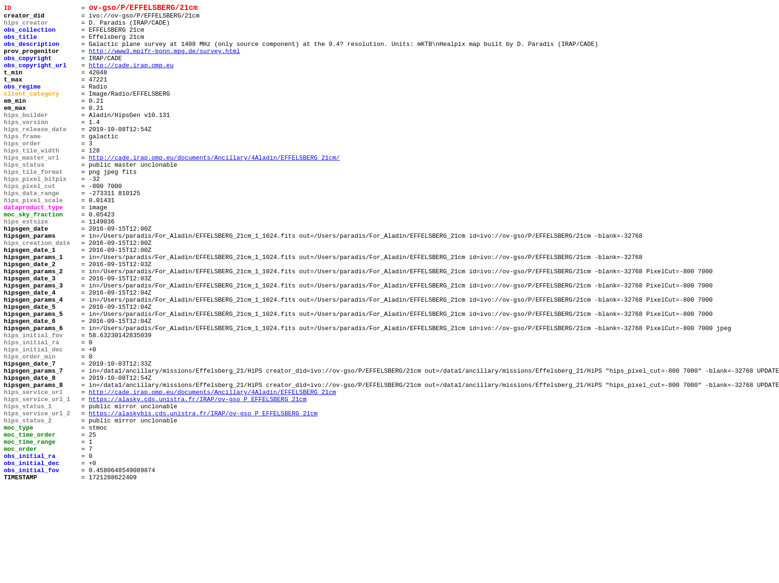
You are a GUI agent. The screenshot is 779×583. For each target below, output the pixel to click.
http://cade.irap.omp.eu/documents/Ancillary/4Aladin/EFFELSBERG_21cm (212, 470)
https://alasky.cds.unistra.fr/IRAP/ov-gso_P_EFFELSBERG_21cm (197, 479)
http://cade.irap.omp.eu (131, 78)
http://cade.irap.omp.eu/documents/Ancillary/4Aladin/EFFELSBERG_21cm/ (214, 189)
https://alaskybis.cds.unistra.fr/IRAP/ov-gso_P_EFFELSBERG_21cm (203, 496)
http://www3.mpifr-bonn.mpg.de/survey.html (164, 61)
